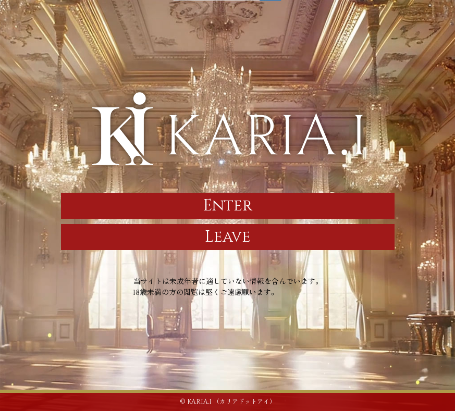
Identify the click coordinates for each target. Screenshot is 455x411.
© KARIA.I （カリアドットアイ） (228, 401)
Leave (228, 237)
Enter (227, 205)
